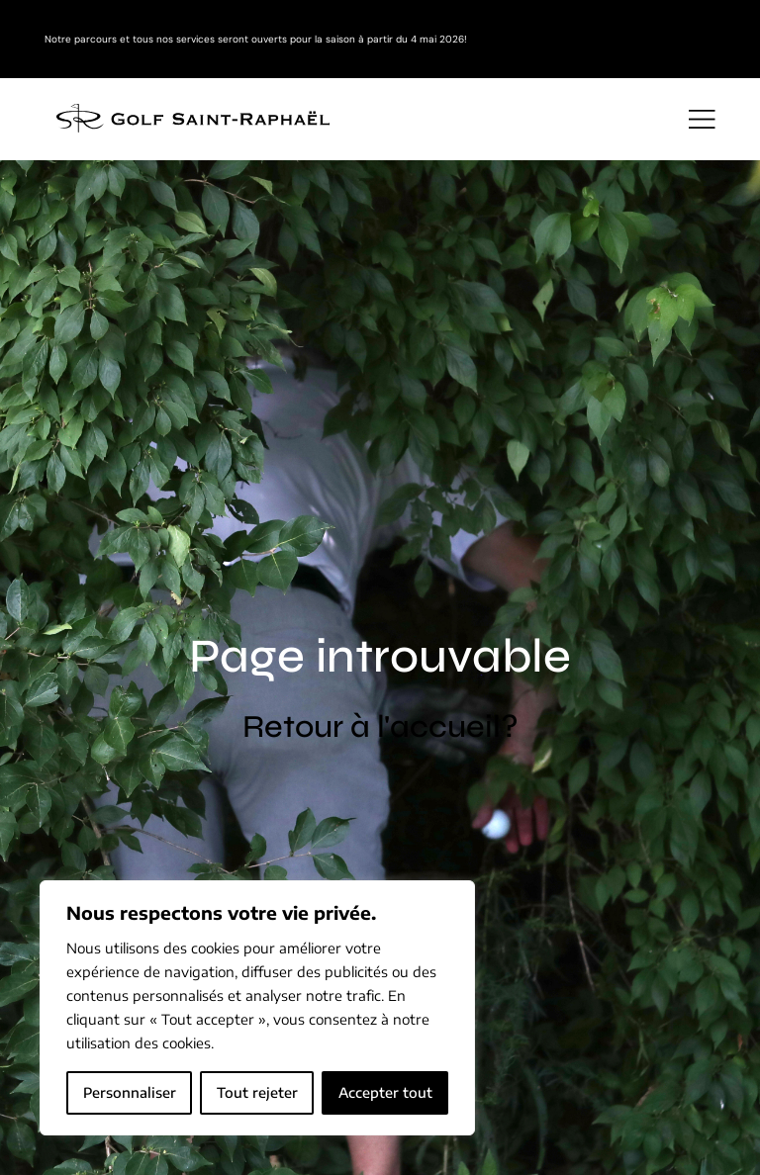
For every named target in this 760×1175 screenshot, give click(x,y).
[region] (257, 1007)
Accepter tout (385, 1092)
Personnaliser (129, 1092)
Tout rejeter (257, 1092)
